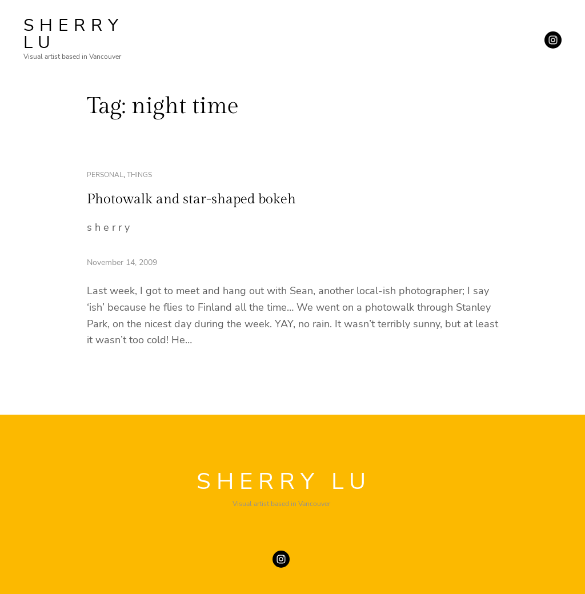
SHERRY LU (73, 34)
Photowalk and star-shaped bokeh (191, 199)
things (139, 174)
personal (105, 174)
